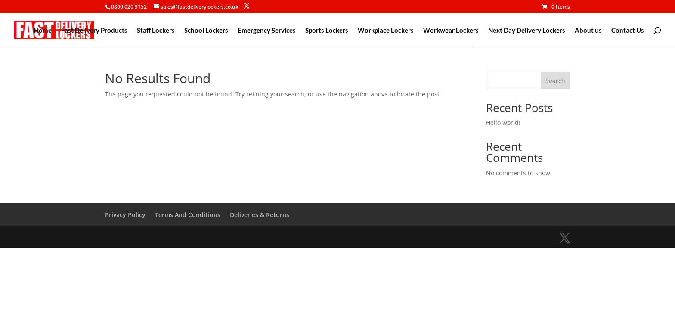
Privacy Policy (125, 215)
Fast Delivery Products (94, 30)
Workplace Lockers (386, 30)
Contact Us (627, 30)
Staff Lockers (156, 30)
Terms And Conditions (187, 215)
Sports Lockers (326, 30)
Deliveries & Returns (259, 215)
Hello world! (503, 122)
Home (43, 30)
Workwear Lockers (451, 30)
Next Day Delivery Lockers (526, 30)
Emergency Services (267, 30)
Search (555, 81)
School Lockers (206, 30)
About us (588, 30)
